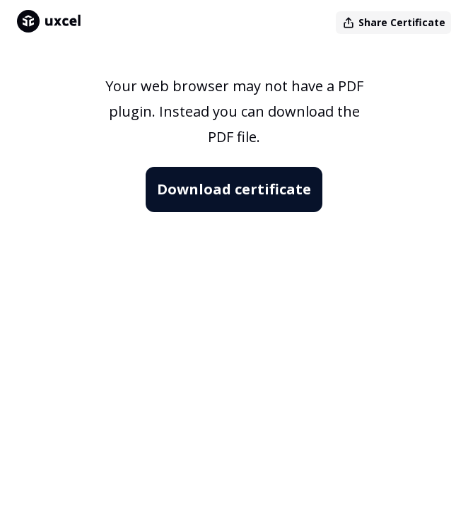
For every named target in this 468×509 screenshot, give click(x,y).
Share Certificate (393, 23)
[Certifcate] (234, 277)
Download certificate (234, 189)
